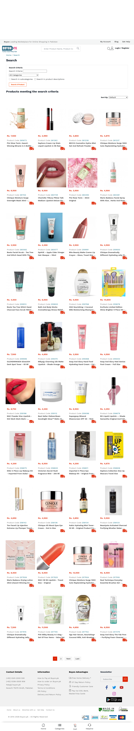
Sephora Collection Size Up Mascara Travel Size (112, 442)
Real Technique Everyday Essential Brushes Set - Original (111, 522)
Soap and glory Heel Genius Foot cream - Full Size (112, 363)
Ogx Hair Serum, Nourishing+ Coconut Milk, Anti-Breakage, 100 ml (82, 547)
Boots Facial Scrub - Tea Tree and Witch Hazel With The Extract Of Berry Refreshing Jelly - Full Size (20, 254)
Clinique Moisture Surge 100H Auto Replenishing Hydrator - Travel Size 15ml (113, 144)
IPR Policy (42, 603)
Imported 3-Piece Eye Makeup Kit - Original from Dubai (81, 442)
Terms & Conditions (46, 599)
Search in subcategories (22, 79)
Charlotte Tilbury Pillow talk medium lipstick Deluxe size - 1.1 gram (51, 199)
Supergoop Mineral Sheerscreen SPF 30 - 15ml (81, 417)
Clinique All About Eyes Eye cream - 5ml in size (50, 497)
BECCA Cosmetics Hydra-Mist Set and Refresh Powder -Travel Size (82, 144)
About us (16, 615)
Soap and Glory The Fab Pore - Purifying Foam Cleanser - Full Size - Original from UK (113, 547)
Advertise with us (28, 615)
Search (16, 55)
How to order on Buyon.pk (49, 593)
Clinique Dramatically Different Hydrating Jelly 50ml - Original (18, 547)
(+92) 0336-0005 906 (15, 593)
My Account (105, 42)
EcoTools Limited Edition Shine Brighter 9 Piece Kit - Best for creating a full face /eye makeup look (113, 308)
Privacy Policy (44, 596)
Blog (116, 42)
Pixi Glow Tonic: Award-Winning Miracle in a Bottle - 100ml (20, 144)
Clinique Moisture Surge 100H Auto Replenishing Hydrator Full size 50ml (82, 522)
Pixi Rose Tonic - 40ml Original (79, 199)
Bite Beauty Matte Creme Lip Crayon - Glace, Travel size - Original (82, 254)
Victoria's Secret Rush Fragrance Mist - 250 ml (49, 472)
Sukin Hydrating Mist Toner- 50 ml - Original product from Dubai (82, 497)
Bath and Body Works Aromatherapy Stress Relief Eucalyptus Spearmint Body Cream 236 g (50, 308)
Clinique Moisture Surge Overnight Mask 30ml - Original (18, 199)
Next (68, 570)
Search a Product (17, 84)
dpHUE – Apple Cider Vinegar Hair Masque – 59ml (51, 253)
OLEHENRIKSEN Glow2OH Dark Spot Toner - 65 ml (18, 363)
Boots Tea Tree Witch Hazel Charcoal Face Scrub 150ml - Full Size (20, 308)
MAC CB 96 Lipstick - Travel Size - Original (50, 522)
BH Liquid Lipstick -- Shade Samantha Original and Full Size (112, 417)
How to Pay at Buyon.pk (48, 590)
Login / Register (122, 48)
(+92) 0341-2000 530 (15, 590)
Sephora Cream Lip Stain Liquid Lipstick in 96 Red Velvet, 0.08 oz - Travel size (50, 144)
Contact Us (50, 615)
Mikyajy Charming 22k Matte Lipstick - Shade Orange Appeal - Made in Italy (51, 363)
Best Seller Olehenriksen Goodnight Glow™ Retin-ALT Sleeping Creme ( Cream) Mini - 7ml (51, 417)
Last (77, 570)
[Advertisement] (67, 19)
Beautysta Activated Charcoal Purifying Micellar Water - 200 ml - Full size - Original (113, 497)
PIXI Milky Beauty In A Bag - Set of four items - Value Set (51, 547)
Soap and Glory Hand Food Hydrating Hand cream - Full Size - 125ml (82, 363)
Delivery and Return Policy (49, 606)
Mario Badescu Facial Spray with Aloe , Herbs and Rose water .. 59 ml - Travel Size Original (112, 199)
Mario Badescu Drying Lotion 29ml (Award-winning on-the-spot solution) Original (20, 522)
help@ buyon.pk (13, 596)
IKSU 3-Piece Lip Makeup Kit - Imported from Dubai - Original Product (20, 472)
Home (8, 55)
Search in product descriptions (50, 79)
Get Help (126, 42)
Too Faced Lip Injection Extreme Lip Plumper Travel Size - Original (19, 497)
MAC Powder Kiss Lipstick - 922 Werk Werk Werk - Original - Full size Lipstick (19, 417)
